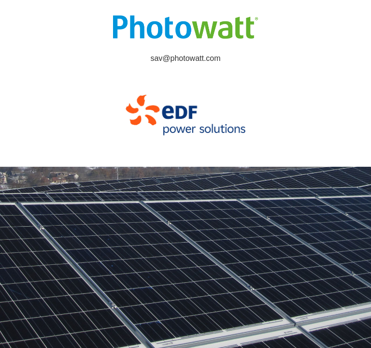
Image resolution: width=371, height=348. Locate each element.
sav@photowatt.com (185, 58)
